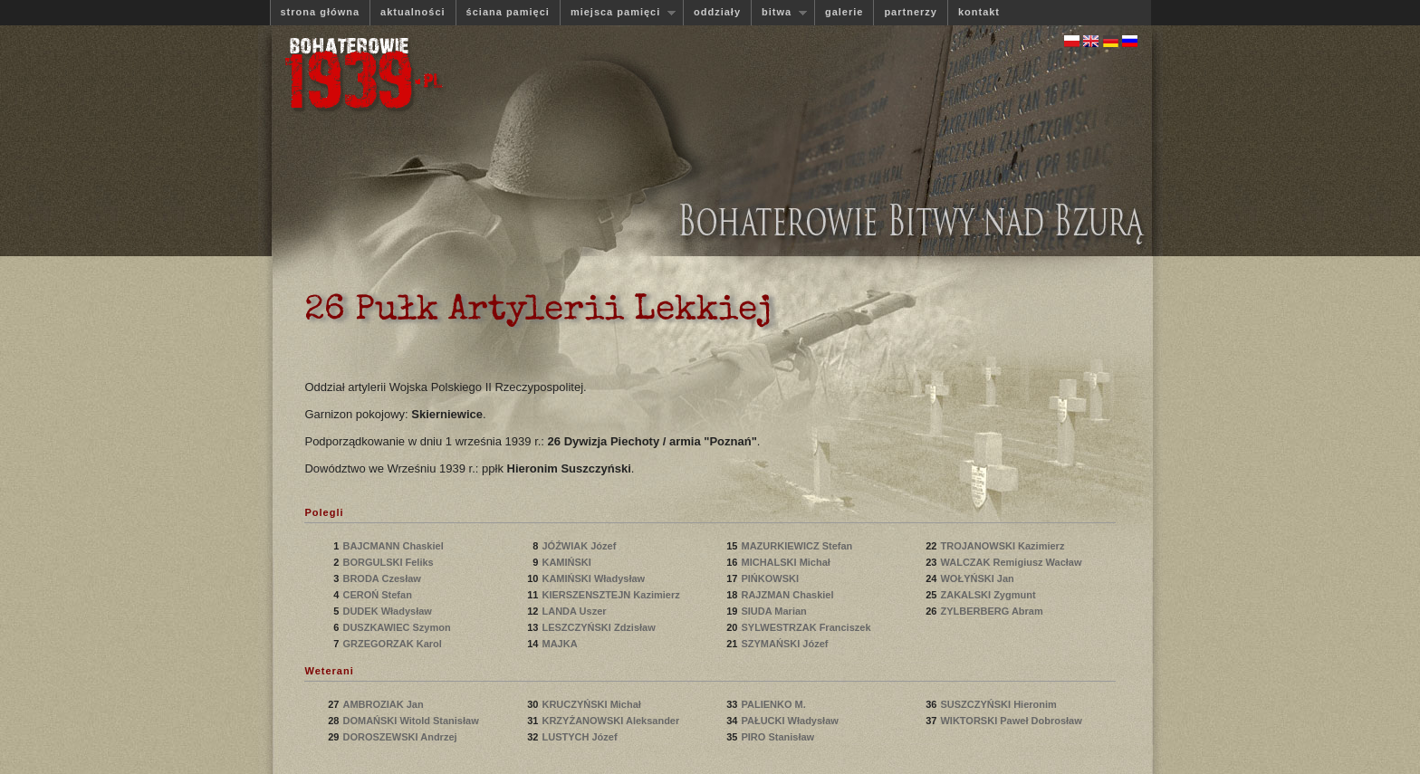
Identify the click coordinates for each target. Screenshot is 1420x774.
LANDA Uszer (575, 611)
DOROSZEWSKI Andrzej (400, 736)
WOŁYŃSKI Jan (978, 578)
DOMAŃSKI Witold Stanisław (410, 720)
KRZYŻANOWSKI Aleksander (612, 720)
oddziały (717, 11)
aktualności (413, 11)
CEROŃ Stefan (378, 594)
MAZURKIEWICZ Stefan (798, 545)
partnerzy (910, 11)
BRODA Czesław (382, 578)
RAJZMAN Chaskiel (788, 594)
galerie (844, 11)
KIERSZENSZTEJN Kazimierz (612, 594)
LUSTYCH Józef (580, 736)
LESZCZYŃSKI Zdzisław (599, 627)
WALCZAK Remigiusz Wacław (1010, 562)
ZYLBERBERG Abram (992, 611)
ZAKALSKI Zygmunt (989, 594)
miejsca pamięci (618, 12)
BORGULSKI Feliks (389, 562)
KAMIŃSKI (569, 562)
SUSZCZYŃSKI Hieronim (999, 704)
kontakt (979, 11)
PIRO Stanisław (779, 736)
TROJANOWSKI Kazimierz (1003, 545)
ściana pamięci (508, 11)
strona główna (320, 11)
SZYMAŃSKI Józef (785, 643)
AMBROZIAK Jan (384, 704)
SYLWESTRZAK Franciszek (807, 627)
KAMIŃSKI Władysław (595, 578)
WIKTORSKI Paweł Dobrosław (1010, 720)
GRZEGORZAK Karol (393, 643)
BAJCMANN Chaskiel (394, 545)
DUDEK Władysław (388, 611)
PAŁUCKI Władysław (790, 720)
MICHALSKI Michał (786, 562)
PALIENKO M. (774, 704)
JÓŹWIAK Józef (580, 545)
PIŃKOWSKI (772, 578)
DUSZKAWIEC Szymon (397, 627)
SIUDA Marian (775, 611)
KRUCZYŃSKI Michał (592, 704)
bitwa (779, 12)
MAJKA (562, 643)
